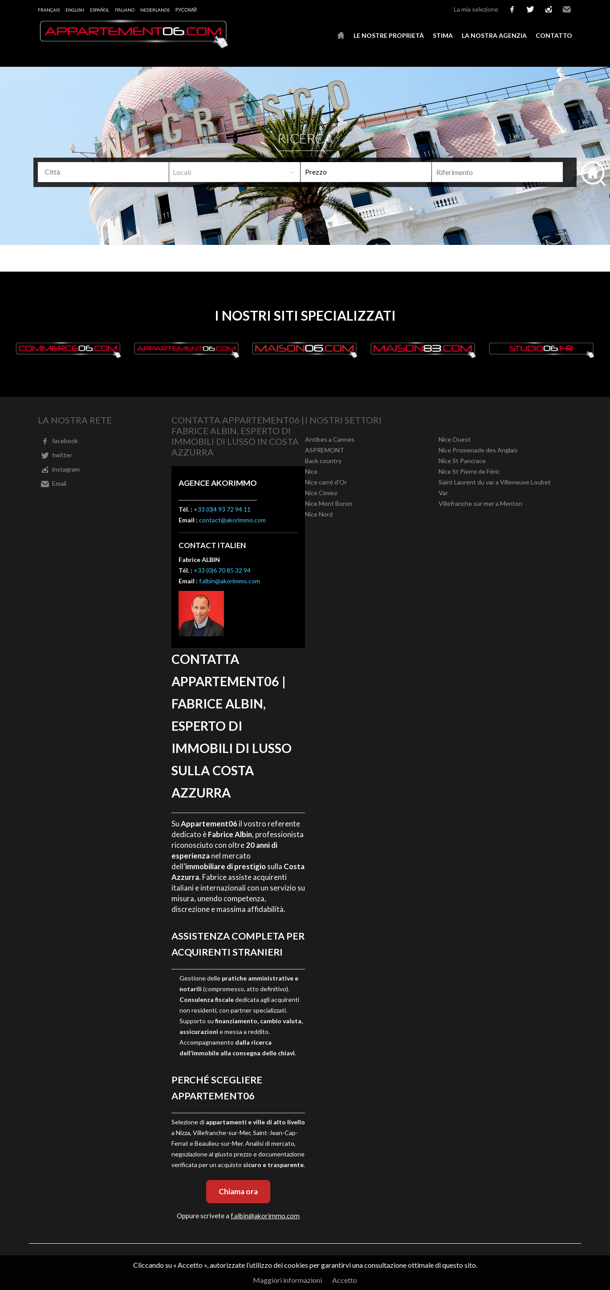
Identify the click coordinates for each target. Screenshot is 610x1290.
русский (185, 9)
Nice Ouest (455, 439)
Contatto (554, 35)
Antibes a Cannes (329, 439)
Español (99, 9)
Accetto (344, 1280)
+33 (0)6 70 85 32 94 (222, 570)
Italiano (124, 9)
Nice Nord (319, 514)
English (74, 9)
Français (49, 9)
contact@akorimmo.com (232, 520)
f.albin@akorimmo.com (229, 581)
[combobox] (103, 172)
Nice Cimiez (321, 492)
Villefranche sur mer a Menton (480, 503)
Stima (443, 35)
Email (567, 9)
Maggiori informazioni (287, 1280)
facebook (512, 9)
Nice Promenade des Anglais (478, 450)
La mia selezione (476, 9)
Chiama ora (238, 1191)
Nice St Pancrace (462, 460)
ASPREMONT (324, 450)
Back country (323, 460)
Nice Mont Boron (328, 503)
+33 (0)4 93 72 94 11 (222, 509)
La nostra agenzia (494, 35)
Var (443, 492)
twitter (530, 9)
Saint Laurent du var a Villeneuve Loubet (495, 482)
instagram (548, 9)
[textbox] (107, 172)
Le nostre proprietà (389, 35)
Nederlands (155, 9)
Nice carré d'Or (326, 482)
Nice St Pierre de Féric (469, 471)
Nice (311, 471)
